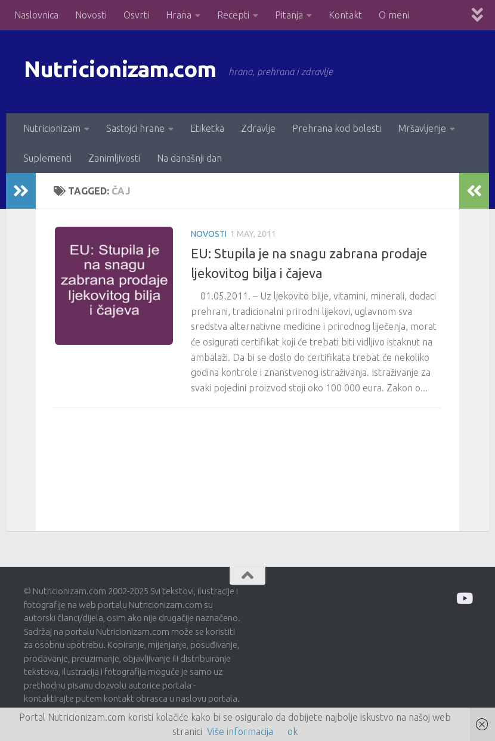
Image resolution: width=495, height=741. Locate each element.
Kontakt (345, 15)
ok (292, 731)
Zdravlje (258, 128)
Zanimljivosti (114, 158)
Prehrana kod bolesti (336, 128)
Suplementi (47, 158)
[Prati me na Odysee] (463, 598)
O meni (394, 15)
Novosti (91, 15)
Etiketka (207, 128)
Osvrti (136, 15)
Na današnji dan (189, 158)
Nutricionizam (52, 128)
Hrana (178, 15)
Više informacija (240, 731)
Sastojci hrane (135, 128)
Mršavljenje (422, 128)
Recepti (233, 15)
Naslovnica (36, 15)
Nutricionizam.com (131, 71)
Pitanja (289, 15)
